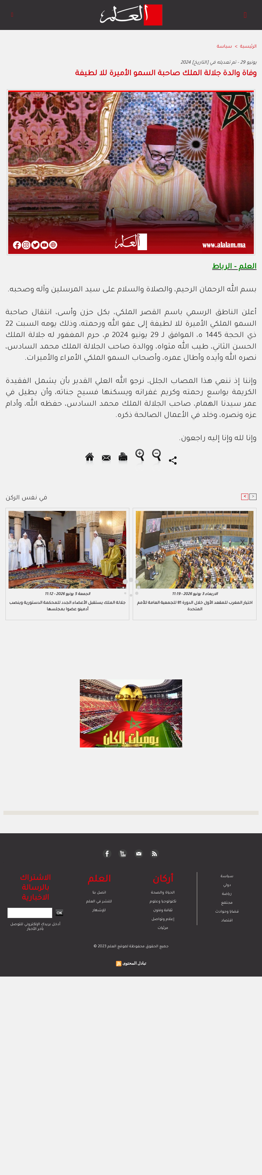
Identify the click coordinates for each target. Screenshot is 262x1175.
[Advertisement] (64, 587)
